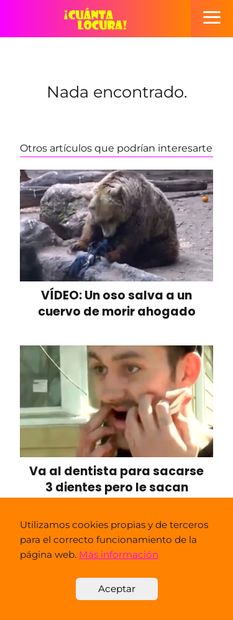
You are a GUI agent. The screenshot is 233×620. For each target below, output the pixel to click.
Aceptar (116, 589)
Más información (118, 554)
